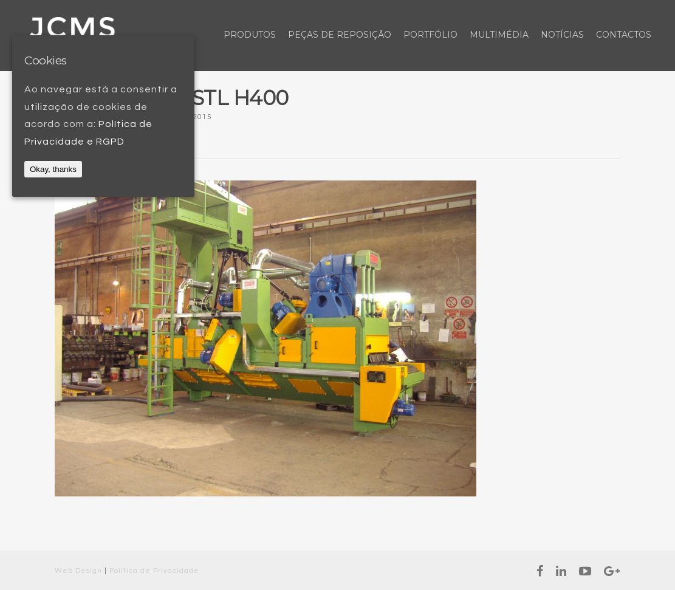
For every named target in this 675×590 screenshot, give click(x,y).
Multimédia (499, 34)
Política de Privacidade (154, 571)
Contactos (623, 34)
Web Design (78, 571)
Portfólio (430, 34)
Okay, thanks (53, 169)
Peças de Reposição (339, 34)
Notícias (562, 34)
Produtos (250, 34)
